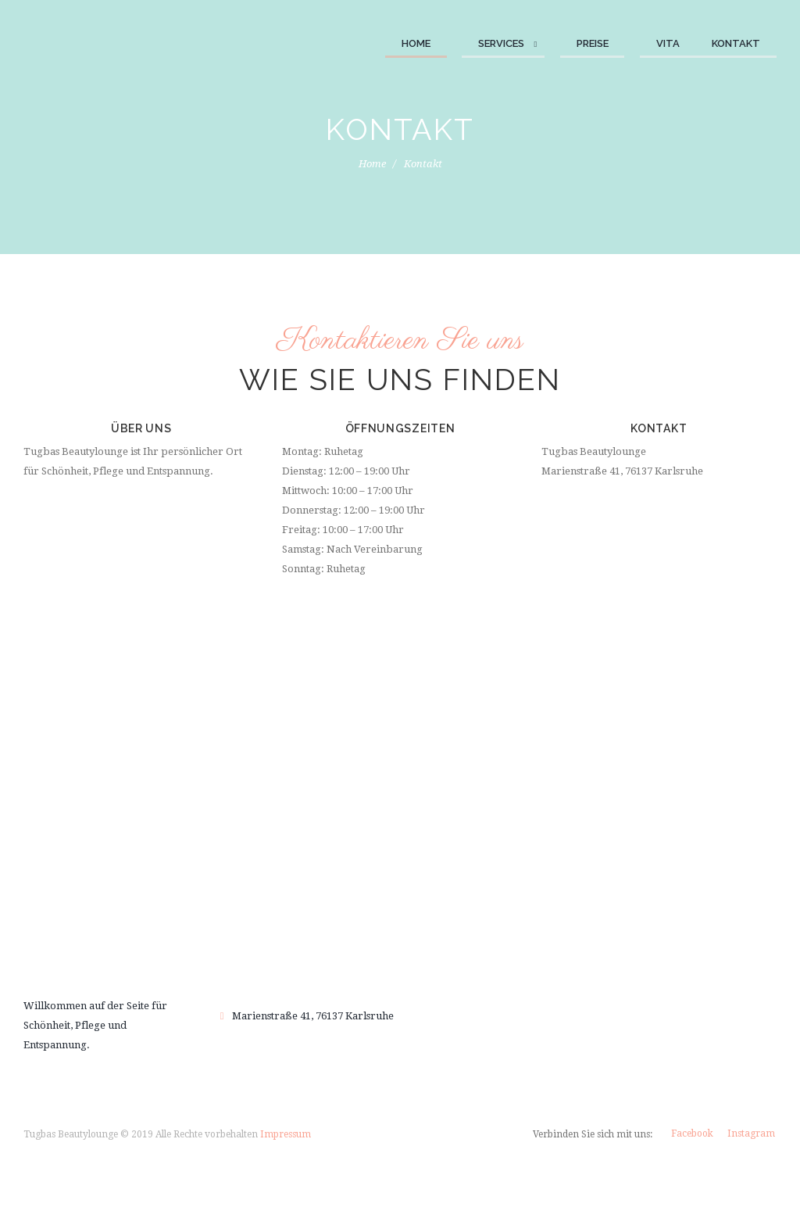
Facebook (692, 1133)
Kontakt (736, 43)
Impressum (285, 1134)
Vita (668, 43)
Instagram (751, 1133)
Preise (593, 43)
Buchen (400, 896)
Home (416, 43)
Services (501, 43)
